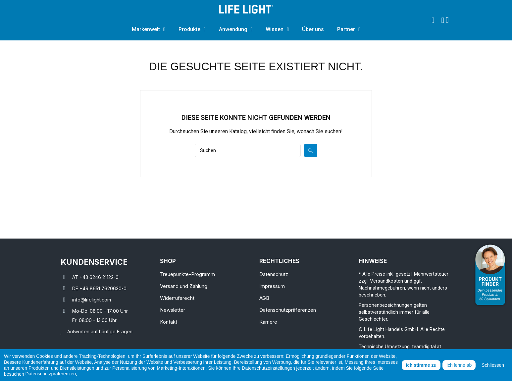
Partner (348, 29)
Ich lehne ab (459, 365)
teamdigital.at (426, 347)
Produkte (192, 29)
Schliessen (493, 365)
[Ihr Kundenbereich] (442, 20)
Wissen (277, 29)
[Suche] (248, 150)
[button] (433, 20)
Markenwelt (148, 29)
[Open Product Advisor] (490, 275)
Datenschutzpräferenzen (51, 373)
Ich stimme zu (421, 365)
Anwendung (236, 29)
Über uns (313, 29)
